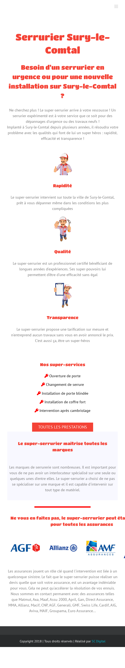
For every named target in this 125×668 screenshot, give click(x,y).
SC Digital (98, 641)
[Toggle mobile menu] (116, 6)
